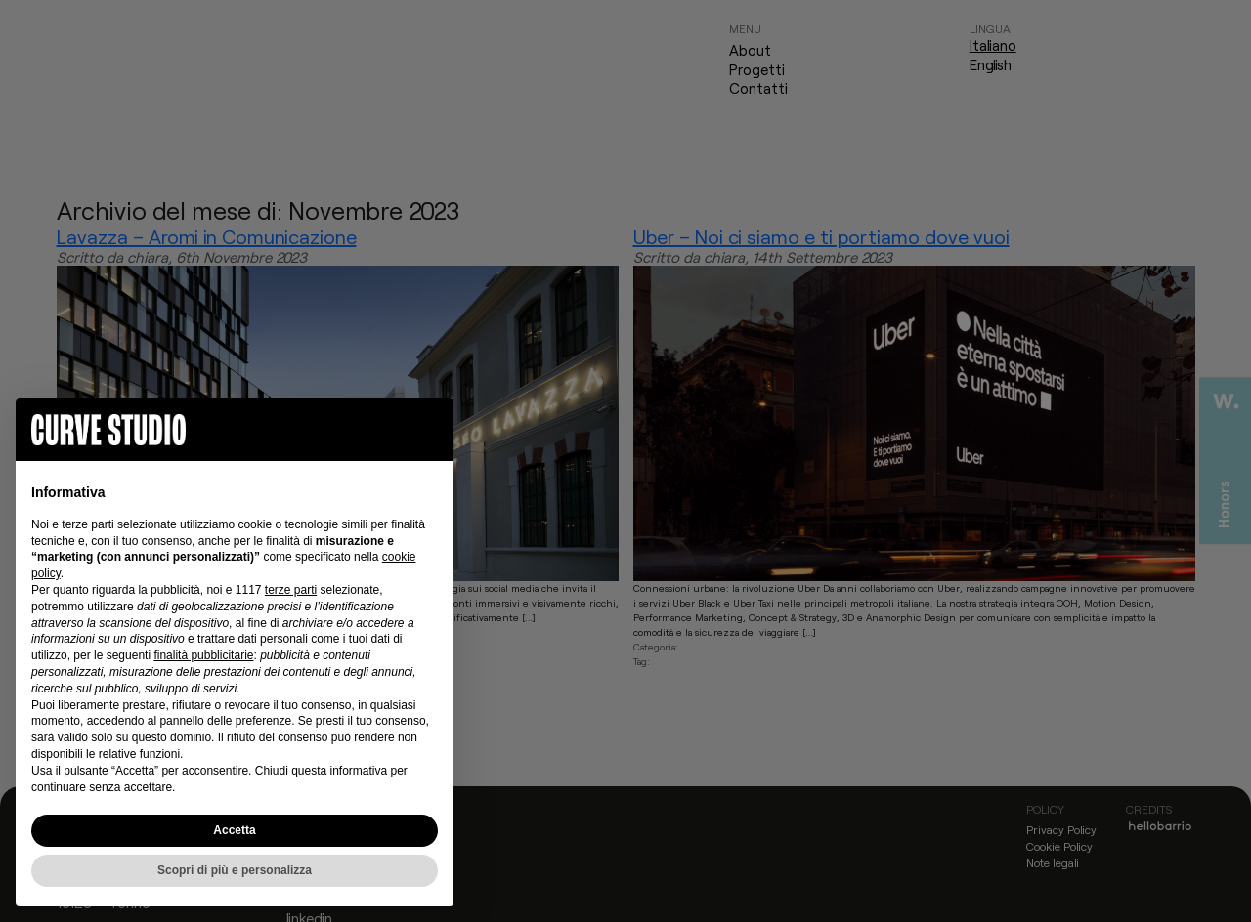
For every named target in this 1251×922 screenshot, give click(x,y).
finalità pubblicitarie (203, 655)
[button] (428, 429)
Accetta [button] (234, 830)
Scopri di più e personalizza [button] (234, 870)
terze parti (291, 590)
